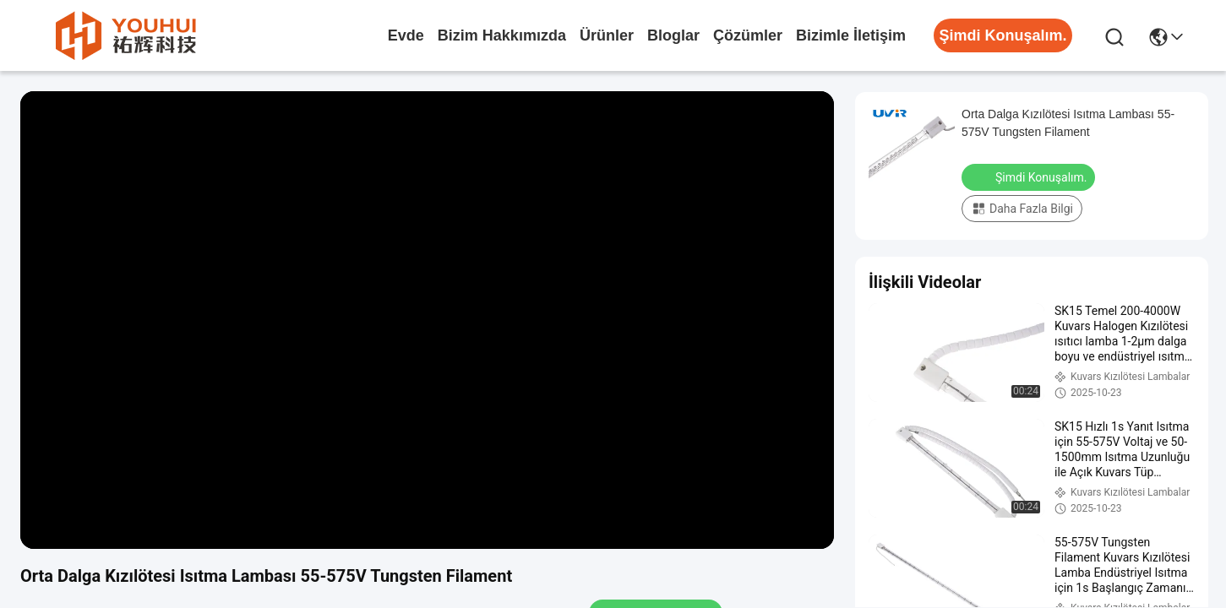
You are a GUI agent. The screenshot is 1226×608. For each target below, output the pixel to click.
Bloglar (673, 35)
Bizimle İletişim (851, 35)
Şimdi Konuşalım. (1030, 176)
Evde (406, 35)
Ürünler (607, 35)
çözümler (747, 35)
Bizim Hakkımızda (502, 35)
